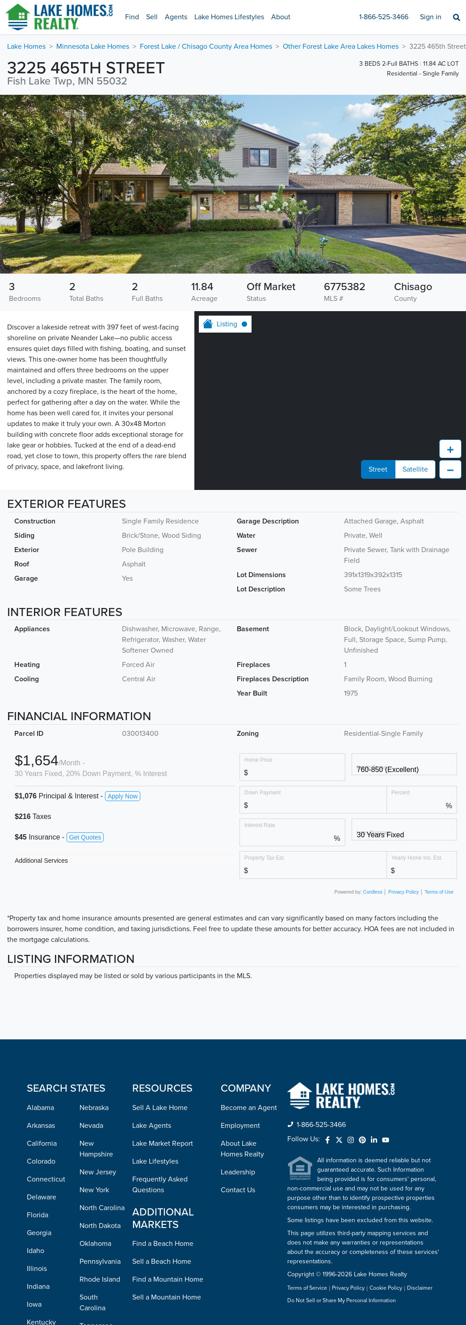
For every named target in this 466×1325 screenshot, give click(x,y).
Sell (152, 17)
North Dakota (100, 1066)
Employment (240, 966)
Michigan (41, 1234)
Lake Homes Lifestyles (229, 17)
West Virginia (100, 1273)
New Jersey (98, 1012)
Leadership (238, 1012)
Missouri (40, 1287)
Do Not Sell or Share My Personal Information (341, 1141)
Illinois (37, 1109)
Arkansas (41, 966)
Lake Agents (151, 966)
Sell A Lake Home (160, 948)
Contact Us (238, 1030)
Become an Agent (249, 948)
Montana (40, 1305)
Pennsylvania (100, 1101)
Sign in (430, 17)
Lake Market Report (162, 983)
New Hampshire (96, 989)
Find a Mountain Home (167, 1119)
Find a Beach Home (162, 1084)
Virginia (92, 1237)
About (280, 17)
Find (132, 17)
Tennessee (96, 1166)
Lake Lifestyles (155, 1001)
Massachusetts (49, 1216)
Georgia (39, 1073)
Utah (87, 1202)
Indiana (38, 1126)
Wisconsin (95, 1291)
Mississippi (43, 1270)
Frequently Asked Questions (160, 1025)
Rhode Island (100, 1119)
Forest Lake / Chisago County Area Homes (206, 46)
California (42, 983)
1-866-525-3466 (383, 17)
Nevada (91, 966)
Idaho (35, 1091)
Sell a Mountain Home (166, 1137)
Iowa (34, 1144)
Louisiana (41, 1180)
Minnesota (43, 1252)
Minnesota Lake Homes (92, 46)
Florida (37, 1055)
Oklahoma (95, 1084)
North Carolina (102, 1048)
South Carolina (92, 1143)
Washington (98, 1255)
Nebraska (94, 948)
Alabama (40, 948)
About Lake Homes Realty (242, 989)
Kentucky (41, 1162)
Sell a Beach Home (161, 1101)
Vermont (93, 1219)
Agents (176, 17)
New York (94, 1030)
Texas (88, 1184)
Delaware (41, 1037)
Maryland (41, 1198)
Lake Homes (26, 46)
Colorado (41, 1001)
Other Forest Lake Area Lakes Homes (341, 46)
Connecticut (46, 1019)
